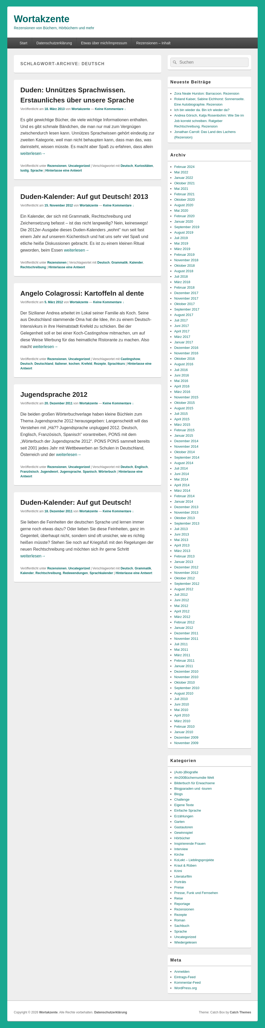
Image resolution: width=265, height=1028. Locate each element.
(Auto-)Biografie (186, 772)
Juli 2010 (181, 699)
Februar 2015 (184, 430)
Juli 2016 (181, 370)
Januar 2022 (183, 178)
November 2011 (186, 639)
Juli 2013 (181, 529)
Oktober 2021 (184, 183)
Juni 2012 (181, 600)
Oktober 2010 (184, 682)
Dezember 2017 (186, 293)
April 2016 (182, 386)
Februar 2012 (184, 622)
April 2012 (182, 611)
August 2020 (183, 205)
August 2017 (183, 315)
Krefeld (86, 364)
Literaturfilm (183, 876)
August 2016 (183, 364)
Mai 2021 (181, 189)
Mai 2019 (181, 243)
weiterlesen (33, 153)
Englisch (141, 467)
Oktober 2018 (184, 265)
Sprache (37, 170)
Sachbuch (181, 926)
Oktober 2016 (184, 359)
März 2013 (182, 551)
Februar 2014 (184, 496)
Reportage (182, 904)
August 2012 (183, 589)
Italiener (61, 364)
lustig (24, 170)
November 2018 (186, 260)
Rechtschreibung (33, 267)
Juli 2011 (181, 644)
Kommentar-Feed (187, 982)
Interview (181, 849)
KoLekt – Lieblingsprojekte (194, 860)
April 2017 (182, 331)
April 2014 (182, 485)
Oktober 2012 (184, 578)
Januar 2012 (183, 628)
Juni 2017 (181, 326)
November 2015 (186, 397)
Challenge (182, 799)
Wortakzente (41, 19)
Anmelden (182, 972)
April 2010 (182, 715)
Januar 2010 (183, 732)
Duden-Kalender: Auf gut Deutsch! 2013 (84, 196)
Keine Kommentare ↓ (110, 109)
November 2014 (186, 446)
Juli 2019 (181, 238)
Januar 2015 (183, 435)
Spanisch (90, 471)
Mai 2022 (181, 172)
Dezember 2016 (186, 348)
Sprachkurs (116, 364)
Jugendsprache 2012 (53, 394)
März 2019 (182, 249)
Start (23, 43)
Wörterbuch (107, 471)
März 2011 (182, 655)
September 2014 (186, 457)
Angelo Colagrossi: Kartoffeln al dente (82, 293)
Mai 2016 (181, 381)
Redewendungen (75, 573)
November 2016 (186, 353)
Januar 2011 (183, 666)
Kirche (179, 854)
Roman (179, 920)
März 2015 (182, 425)
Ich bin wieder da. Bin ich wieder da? (202, 110)
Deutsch (127, 166)
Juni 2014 (181, 474)
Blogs (178, 794)
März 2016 (182, 392)
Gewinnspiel (183, 833)
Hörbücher (182, 838)
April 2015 (182, 419)
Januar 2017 (183, 342)
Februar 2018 (184, 287)
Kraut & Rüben (185, 865)
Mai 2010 (181, 710)
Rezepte (100, 364)
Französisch (29, 471)
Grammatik (119, 262)
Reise (178, 898)
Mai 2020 (181, 210)
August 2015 (183, 408)
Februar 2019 (184, 255)
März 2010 (182, 721)
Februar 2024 (184, 167)
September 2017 (186, 309)
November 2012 (186, 573)
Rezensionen (57, 166)
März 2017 (182, 337)
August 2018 (183, 271)
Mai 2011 (181, 650)
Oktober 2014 (184, 452)
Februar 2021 (184, 194)
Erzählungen (183, 816)
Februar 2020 (184, 216)
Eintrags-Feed (185, 977)
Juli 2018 (181, 276)
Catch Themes (240, 1012)
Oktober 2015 (184, 403)
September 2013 (186, 523)
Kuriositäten (144, 166)
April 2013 (182, 545)
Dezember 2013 (186, 507)
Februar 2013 (184, 556)
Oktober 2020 (184, 200)
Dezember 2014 (186, 441)
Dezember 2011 (186, 633)
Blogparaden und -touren (193, 788)
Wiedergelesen (185, 942)
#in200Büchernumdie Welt (194, 778)
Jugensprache (70, 471)
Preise (179, 887)
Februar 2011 (184, 660)
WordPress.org (185, 988)
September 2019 (186, 227)
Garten (179, 822)
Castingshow (130, 359)
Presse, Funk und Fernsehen (196, 893)
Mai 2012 (181, 606)
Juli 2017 (181, 320)
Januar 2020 (183, 221)
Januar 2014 (183, 501)
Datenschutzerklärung (54, 43)
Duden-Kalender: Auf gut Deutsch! (75, 502)
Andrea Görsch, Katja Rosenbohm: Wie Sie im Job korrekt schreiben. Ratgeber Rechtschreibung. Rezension (209, 120)
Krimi (178, 871)
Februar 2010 (184, 726)
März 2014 (182, 490)
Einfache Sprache (187, 810)
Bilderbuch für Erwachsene (194, 783)
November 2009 (186, 743)
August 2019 (183, 232)
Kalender (136, 262)
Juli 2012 (181, 595)
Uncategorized (79, 166)
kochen (74, 364)
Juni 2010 (181, 704)
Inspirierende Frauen (190, 843)
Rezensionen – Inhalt (153, 43)
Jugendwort (49, 471)
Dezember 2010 (186, 671)
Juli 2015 (181, 414)
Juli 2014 (181, 468)
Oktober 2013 (184, 518)
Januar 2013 (183, 562)
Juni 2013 (181, 534)
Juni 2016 (181, 375)
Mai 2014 (181, 479)
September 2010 (186, 688)
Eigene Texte (184, 805)
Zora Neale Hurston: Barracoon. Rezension (206, 93)
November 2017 (186, 298)
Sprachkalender (101, 573)
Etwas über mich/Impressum (104, 43)
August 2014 (183, 463)
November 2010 (186, 677)
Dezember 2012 (186, 567)
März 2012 (182, 617)
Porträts (180, 882)
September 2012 (186, 584)
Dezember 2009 (186, 737)
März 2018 (182, 282)
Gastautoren (183, 827)
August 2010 (183, 693)
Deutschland (43, 364)
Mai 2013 (181, 540)
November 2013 (186, 512)
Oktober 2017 (184, 304)
